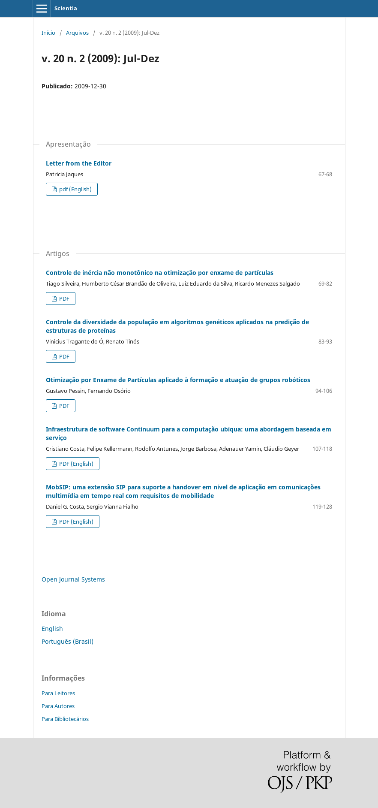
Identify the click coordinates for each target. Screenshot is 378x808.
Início (48, 32)
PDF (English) (75, 463)
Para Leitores (58, 693)
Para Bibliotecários (65, 719)
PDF (63, 298)
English (52, 628)
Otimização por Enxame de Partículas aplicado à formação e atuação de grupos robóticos (178, 380)
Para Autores (58, 706)
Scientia (65, 8)
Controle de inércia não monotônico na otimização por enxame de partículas (159, 272)
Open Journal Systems (73, 579)
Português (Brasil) (67, 641)
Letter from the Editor (78, 163)
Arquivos (77, 32)
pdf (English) (75, 189)
